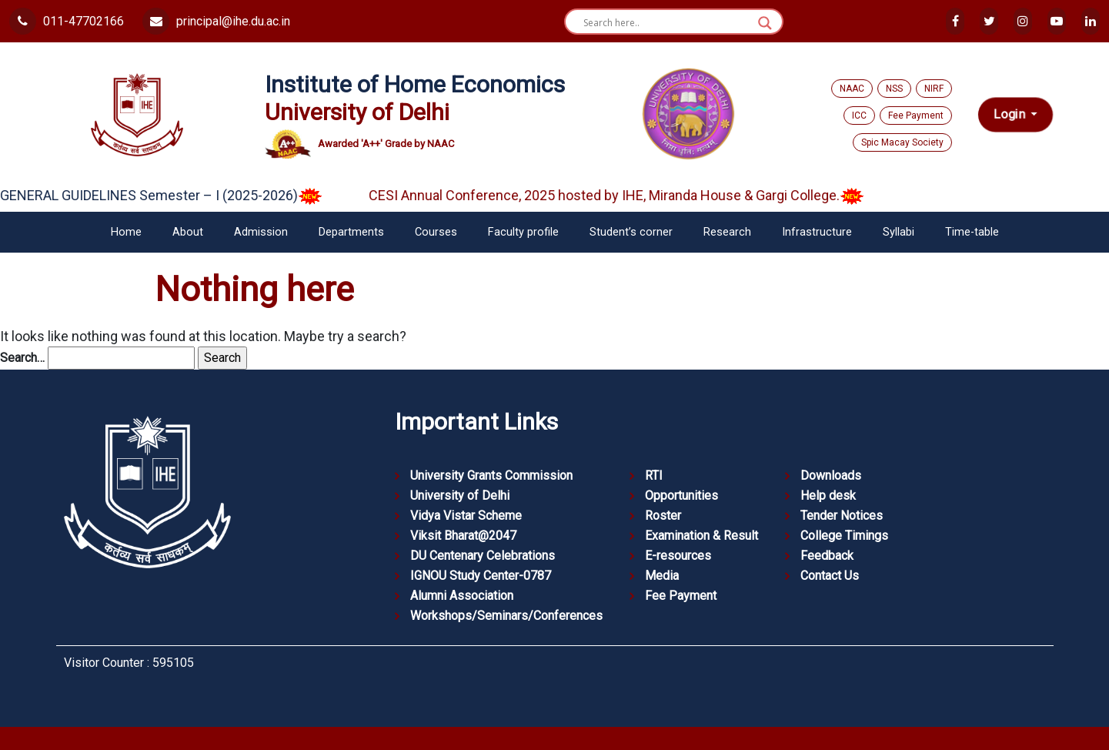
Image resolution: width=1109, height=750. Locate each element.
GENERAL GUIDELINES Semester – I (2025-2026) (172, 195)
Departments (351, 232)
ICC (859, 115)
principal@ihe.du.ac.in (216, 21)
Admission (261, 232)
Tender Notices (841, 515)
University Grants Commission (491, 475)
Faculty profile (523, 232)
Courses (436, 232)
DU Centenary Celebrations (482, 555)
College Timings (844, 535)
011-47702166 (66, 21)
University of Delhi (459, 495)
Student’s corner (631, 232)
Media (662, 575)
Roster (663, 515)
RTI (654, 475)
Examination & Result (701, 535)
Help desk (828, 495)
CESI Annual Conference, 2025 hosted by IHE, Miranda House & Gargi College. (627, 195)
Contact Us (829, 575)
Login (1011, 114)
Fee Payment (916, 115)
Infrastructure (817, 232)
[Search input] (666, 23)
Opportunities (681, 495)
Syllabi (898, 232)
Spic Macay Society (902, 142)
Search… (22, 357)
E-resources (678, 555)
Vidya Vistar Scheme (466, 515)
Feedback (826, 555)
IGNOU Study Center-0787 (480, 575)
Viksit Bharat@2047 (463, 535)
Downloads (830, 475)
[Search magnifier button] (765, 23)
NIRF (934, 88)
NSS (894, 88)
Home (126, 232)
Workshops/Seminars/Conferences (506, 615)
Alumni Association (461, 595)
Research (727, 232)
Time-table (972, 232)
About (187, 232)
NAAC (852, 88)
